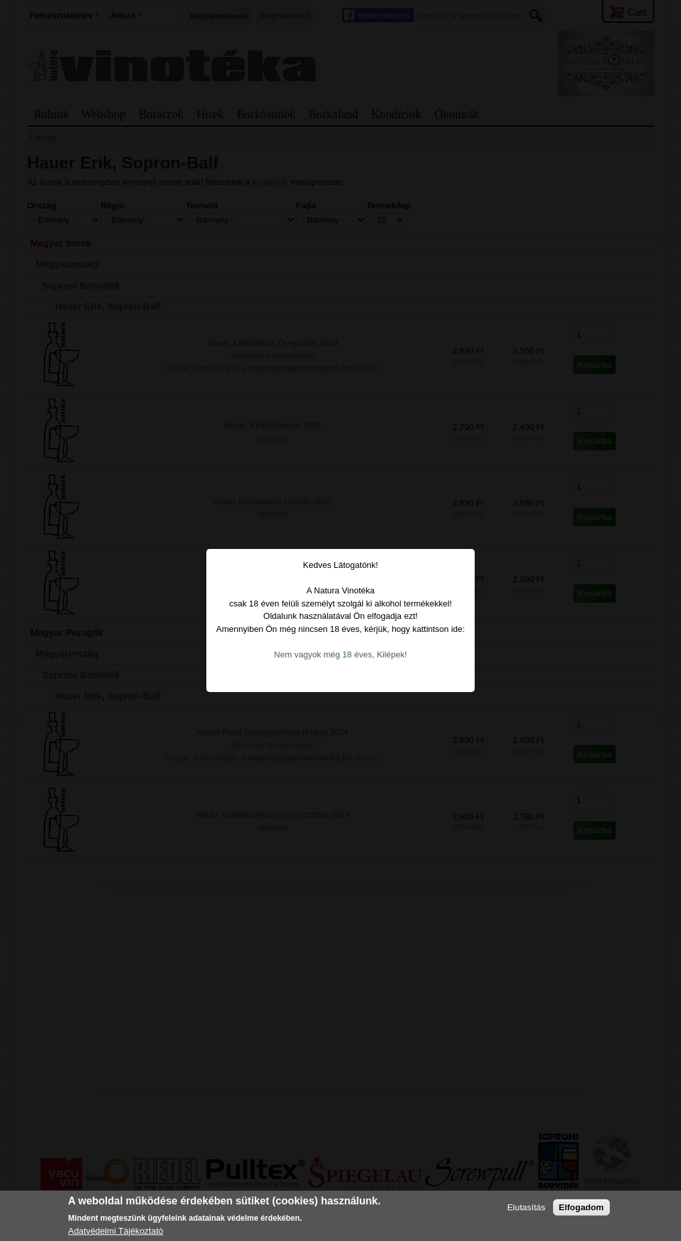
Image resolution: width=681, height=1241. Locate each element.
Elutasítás (526, 1207)
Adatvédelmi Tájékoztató (115, 1231)
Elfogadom (581, 1207)
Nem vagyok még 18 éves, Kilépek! (340, 622)
